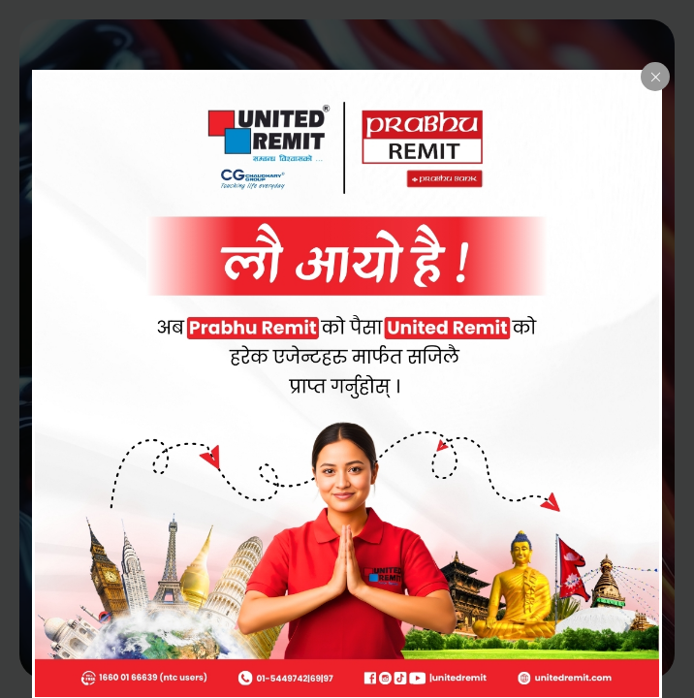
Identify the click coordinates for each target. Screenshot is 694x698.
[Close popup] (655, 76)
